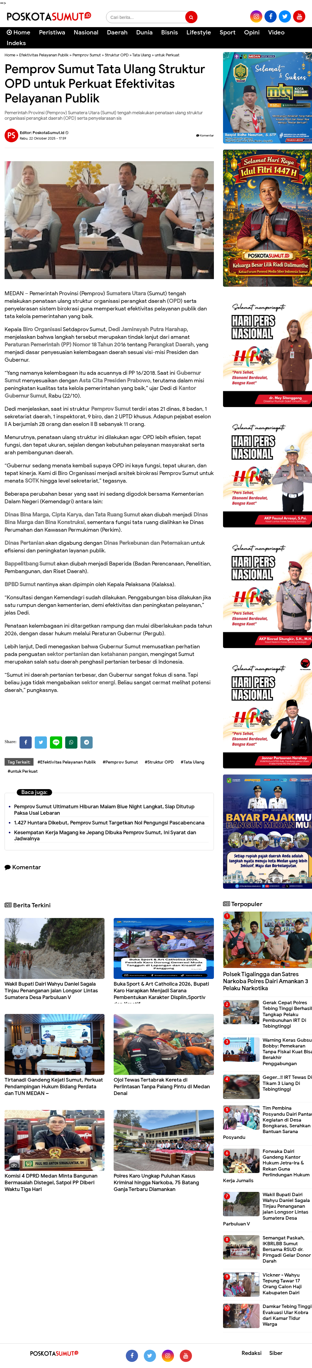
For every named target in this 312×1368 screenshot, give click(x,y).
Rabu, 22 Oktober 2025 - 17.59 (43, 138)
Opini (252, 32)
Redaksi (252, 1353)
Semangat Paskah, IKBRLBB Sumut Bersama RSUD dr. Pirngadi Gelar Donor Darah (287, 1249)
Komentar (205, 135)
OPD (175, 301)
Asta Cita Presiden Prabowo (114, 380)
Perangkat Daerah (171, 344)
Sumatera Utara (126, 293)
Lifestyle (198, 32)
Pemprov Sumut (87, 55)
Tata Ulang (141, 55)
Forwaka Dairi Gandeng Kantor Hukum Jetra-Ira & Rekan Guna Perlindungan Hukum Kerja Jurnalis (266, 1166)
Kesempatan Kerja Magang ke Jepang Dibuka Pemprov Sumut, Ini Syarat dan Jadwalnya (105, 835)
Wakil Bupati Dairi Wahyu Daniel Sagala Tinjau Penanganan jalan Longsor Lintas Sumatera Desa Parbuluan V (51, 991)
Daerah (117, 32)
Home (18, 32)
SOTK (32, 480)
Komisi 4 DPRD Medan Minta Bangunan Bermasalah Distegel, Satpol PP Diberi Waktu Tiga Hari (51, 1183)
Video (276, 32)
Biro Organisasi (42, 329)
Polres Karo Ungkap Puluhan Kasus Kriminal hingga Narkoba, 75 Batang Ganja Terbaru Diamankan (156, 1183)
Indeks (16, 43)
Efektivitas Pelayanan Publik (44, 55)
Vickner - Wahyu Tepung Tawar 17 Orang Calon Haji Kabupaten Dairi (282, 1284)
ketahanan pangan (124, 654)
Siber (275, 1353)
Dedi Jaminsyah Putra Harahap (147, 329)
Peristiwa (52, 32)
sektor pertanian (68, 654)
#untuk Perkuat (22, 771)
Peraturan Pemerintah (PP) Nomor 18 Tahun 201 (64, 344)
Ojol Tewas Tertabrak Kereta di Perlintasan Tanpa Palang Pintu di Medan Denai (162, 1087)
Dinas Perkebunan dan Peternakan (147, 543)
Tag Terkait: (19, 762)
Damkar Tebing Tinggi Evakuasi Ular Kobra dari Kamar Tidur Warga (287, 1315)
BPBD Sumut (20, 584)
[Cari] (300, 36)
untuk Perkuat (167, 55)
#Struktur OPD (159, 762)
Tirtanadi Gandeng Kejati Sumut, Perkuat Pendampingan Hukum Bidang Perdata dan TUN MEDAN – (54, 1087)
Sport (228, 32)
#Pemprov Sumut (120, 762)
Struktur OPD (117, 55)
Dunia (144, 32)
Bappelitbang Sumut (30, 563)
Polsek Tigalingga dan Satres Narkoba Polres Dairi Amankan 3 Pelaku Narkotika (265, 981)
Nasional (86, 32)
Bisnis (169, 32)
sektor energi (98, 682)
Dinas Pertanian (24, 543)
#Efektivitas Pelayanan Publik (66, 762)
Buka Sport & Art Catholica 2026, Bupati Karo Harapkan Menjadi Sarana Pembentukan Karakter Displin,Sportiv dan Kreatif (161, 994)
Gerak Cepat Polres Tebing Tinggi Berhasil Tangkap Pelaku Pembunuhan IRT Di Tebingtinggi (287, 1014)
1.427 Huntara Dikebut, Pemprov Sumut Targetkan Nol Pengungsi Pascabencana (109, 823)
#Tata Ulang (192, 762)
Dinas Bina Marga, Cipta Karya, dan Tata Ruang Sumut (72, 514)
